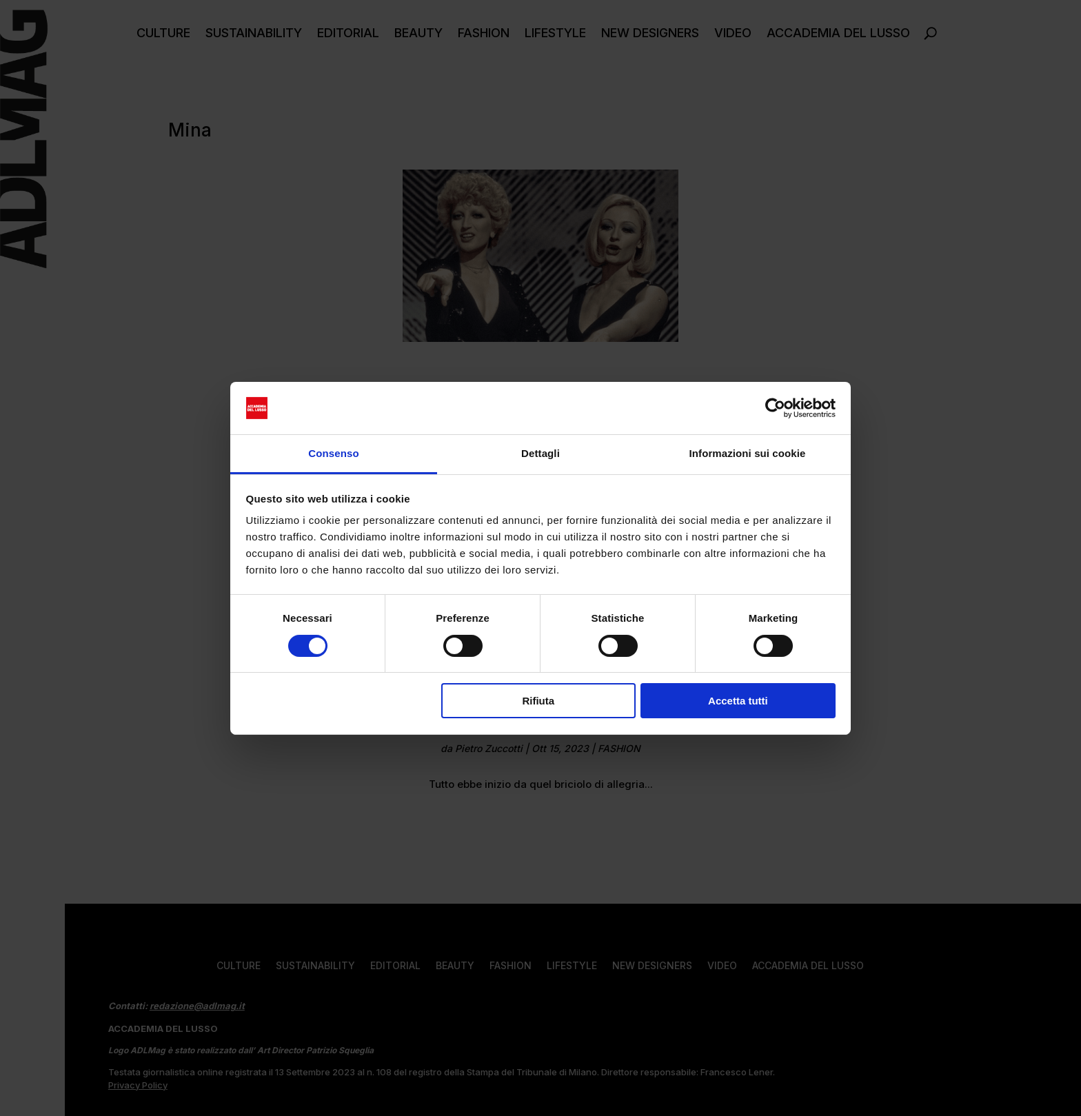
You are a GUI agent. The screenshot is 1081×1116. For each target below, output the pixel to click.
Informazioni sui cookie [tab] (747, 453)
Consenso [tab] (333, 453)
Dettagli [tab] (540, 453)
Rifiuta (538, 701)
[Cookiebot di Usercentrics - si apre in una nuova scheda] (775, 408)
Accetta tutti (738, 701)
